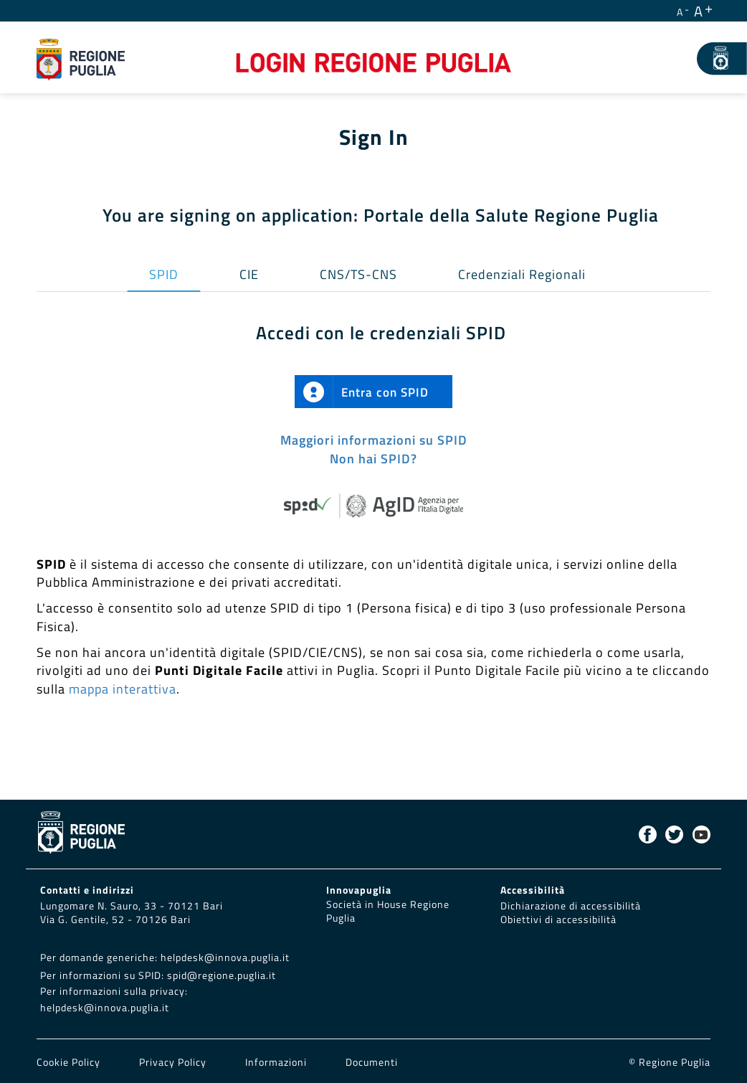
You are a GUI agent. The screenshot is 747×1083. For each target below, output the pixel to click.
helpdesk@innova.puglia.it (225, 957)
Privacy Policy (174, 1062)
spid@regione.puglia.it (221, 975)
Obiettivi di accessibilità (558, 919)
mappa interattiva (122, 689)
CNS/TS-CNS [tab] (358, 274)
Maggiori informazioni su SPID (373, 440)
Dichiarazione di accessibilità (570, 906)
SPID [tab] (164, 274)
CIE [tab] (249, 274)
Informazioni (276, 1062)
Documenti (372, 1062)
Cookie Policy (70, 1062)
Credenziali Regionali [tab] (522, 274)
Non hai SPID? (373, 458)
